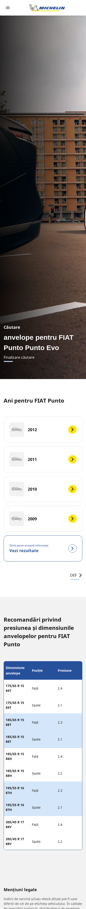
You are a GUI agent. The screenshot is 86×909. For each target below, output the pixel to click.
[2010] (43, 489)
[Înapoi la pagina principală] (47, 8)
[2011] (43, 459)
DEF (76, 575)
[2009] (43, 519)
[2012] (43, 430)
